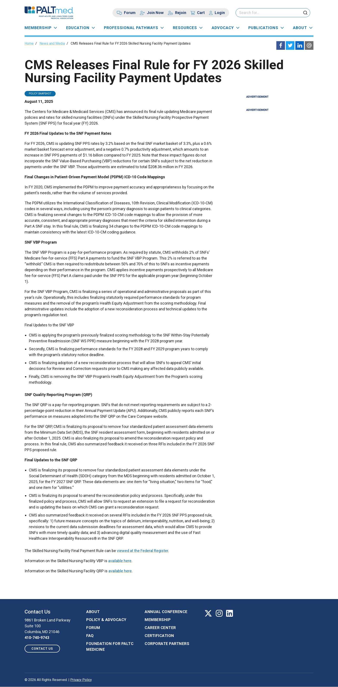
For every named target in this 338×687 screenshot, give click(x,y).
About (300, 27)
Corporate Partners (167, 643)
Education (77, 27)
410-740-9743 (37, 637)
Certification (159, 635)
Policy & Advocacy (106, 619)
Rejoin (180, 12)
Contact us (42, 648)
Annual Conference (166, 611)
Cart (201, 12)
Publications (263, 27)
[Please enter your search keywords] (273, 12)
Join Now (155, 12)
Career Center (160, 627)
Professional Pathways (131, 27)
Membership (38, 27)
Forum (130, 12)
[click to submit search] (305, 13)
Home (29, 43)
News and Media (52, 43)
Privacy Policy (81, 680)
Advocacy (223, 27)
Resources (185, 27)
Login (220, 12)
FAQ (90, 635)
